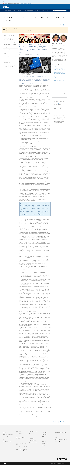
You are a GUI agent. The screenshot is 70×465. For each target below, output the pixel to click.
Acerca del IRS (5, 430)
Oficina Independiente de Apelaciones (20, 438)
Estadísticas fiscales (6, 436)
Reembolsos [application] (20, 10)
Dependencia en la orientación (21, 453)
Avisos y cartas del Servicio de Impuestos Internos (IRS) (34, 430)
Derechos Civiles (19, 441)
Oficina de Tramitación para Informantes (34, 443)
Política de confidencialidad (9, 60)
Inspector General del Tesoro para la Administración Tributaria (60, 434)
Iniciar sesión (64, 7)
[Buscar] (60, 10)
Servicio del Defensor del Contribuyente (20, 434)
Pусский (43, 439)
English (61, 24)
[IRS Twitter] (60, 459)
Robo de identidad (32, 433)
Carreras (4, 432)
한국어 (43, 436)
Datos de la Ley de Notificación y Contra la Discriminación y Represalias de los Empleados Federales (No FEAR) (21, 448)
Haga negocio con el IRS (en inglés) (10, 44)
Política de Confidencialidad (56, 463)
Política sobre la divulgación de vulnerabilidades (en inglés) (9, 66)
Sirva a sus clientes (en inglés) (59, 80)
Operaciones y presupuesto (8, 434)
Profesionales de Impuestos (55, 7)
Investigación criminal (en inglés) (10, 47)
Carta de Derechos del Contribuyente (20, 430)
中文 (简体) (44, 432)
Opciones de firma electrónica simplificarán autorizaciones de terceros (59, 75)
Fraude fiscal (31, 438)
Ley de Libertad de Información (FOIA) (21, 444)
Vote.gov (57, 441)
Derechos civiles (7, 62)
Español (47, 7)
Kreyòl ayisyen (45, 443)
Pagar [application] (14, 10)
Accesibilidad (64, 463)
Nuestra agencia (11, 14)
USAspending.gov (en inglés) (61, 439)
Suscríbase (55, 120)
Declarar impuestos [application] (7, 10)
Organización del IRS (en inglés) (9, 35)
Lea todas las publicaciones (59, 103)
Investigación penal (32, 440)
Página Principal (5, 14)
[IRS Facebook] (57, 459)
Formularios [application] (37, 10)
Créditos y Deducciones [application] (29, 10)
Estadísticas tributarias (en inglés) (10, 42)
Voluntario (6, 53)
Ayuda (37, 7)
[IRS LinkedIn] (64, 459)
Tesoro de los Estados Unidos (61, 430)
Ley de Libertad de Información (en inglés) (10, 57)
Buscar (66, 10)
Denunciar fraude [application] (45, 10)
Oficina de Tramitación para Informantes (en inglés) (9, 50)
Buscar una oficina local (7, 441)
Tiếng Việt (44, 441)
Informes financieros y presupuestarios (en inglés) (8, 39)
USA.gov (57, 437)
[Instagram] (62, 459)
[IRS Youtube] (66, 459)
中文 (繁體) (44, 434)
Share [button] (56, 421)
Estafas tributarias (32, 436)
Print (63, 421)
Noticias (41, 7)
